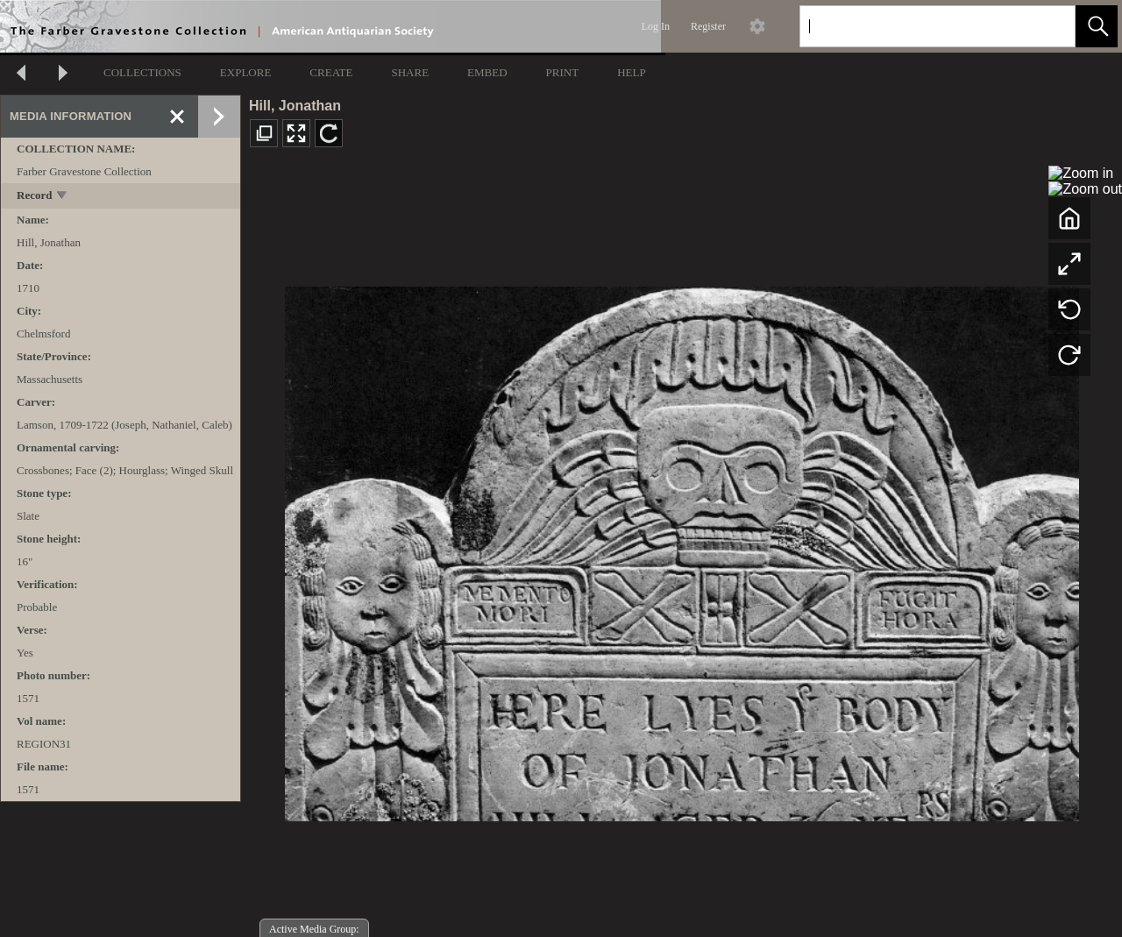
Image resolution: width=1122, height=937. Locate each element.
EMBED (487, 72)
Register (708, 26)
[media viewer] (681, 549)
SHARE (410, 72)
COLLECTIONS (142, 72)
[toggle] (62, 196)
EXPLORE (246, 72)
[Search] (917, 26)
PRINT (562, 72)
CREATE (330, 72)
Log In (656, 26)
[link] (1048, 25)
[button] (1097, 26)
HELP (631, 72)
